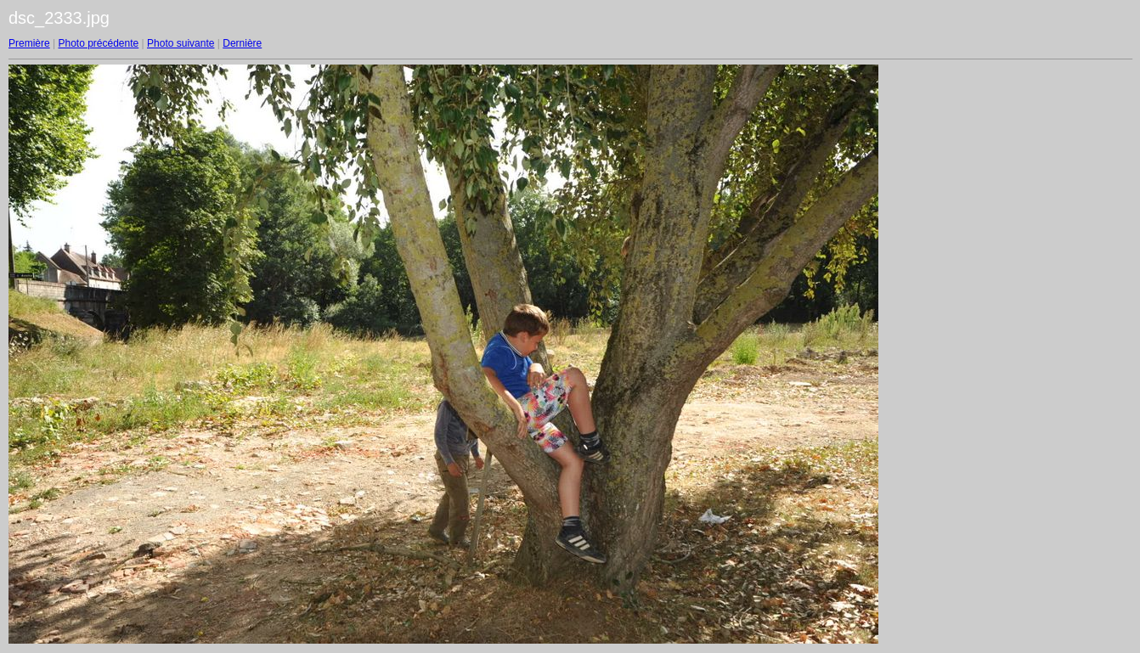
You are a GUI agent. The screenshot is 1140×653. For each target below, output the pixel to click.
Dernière (242, 43)
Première (29, 43)
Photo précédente (98, 43)
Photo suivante (180, 43)
